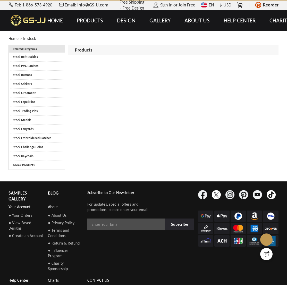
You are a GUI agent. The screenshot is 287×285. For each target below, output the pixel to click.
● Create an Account (26, 235)
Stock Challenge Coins (28, 147)
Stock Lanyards (23, 129)
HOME (55, 20)
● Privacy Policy (61, 222)
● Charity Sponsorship (58, 266)
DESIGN (126, 20)
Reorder (270, 5)
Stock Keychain (23, 156)
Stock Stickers (22, 84)
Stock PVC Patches (25, 66)
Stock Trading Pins (25, 111)
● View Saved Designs (20, 225)
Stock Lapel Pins (24, 102)
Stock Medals (22, 120)
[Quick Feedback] (266, 254)
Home (14, 38)
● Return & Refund (64, 243)
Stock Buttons (22, 75)
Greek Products (24, 165)
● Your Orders (20, 215)
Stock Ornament (24, 93)
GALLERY (160, 20)
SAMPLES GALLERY (18, 196)
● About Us (57, 215)
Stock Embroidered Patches (32, 138)
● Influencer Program (58, 253)
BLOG (53, 193)
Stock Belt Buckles (25, 57)
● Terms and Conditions (58, 233)
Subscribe (179, 224)
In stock (29, 38)
